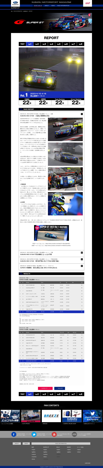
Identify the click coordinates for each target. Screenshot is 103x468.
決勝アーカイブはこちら (38, 245)
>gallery (33, 452)
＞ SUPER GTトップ (45, 388)
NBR (32, 447)
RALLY (58, 447)
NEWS (26, 443)
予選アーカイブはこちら (38, 243)
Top (11, 11)
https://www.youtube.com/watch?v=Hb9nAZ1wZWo (57, 245)
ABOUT (17, 443)
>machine (33, 456)
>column (33, 454)
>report (33, 449)
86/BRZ (69, 447)
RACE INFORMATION (60, 443)
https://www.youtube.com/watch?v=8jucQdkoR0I (58, 243)
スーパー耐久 (80, 447)
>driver (33, 459)
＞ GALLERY (59, 388)
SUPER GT (25, 11)
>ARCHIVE (87, 463)
